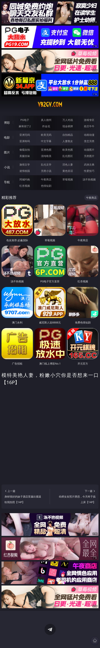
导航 (7, 182)
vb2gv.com (50, 104)
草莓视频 (67, 179)
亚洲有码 (24, 141)
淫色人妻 (67, 164)
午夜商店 (46, 179)
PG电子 (24, 120)
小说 (7, 167)
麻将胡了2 (25, 126)
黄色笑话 (67, 171)
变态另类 (89, 141)
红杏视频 (24, 185)
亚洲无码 (24, 135)
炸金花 (46, 126)
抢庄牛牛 (89, 126)
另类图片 (89, 156)
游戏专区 (89, 120)
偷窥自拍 (24, 149)
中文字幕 (46, 141)
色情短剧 (46, 185)
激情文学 (24, 164)
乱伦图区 (67, 156)
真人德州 (46, 120)
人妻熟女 (67, 141)
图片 (7, 152)
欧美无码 (46, 135)
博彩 (7, 123)
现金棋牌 (67, 126)
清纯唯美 (46, 156)
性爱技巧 (89, 171)
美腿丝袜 (24, 156)
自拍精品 (67, 135)
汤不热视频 (89, 179)
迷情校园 (24, 171)
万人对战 (67, 120)
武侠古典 (89, 164)
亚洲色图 (46, 149)
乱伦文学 (46, 164)
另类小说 (46, 171)
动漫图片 (89, 149)
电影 (7, 137)
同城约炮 (24, 179)
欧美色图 (67, 149)
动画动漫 (89, 135)
